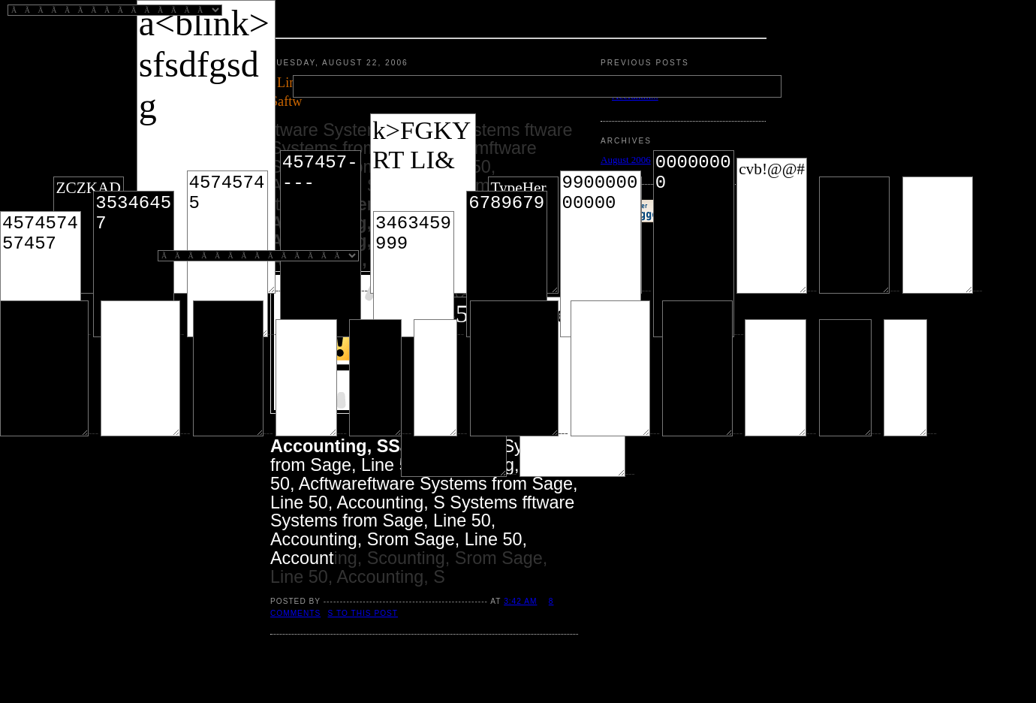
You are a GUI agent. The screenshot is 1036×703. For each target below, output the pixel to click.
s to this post (363, 613)
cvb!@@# (771, 226)
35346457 (133, 264)
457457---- (320, 243)
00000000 (693, 243)
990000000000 (600, 253)
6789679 (506, 264)
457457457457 (40, 274)
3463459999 (413, 274)
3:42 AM (520, 601)
